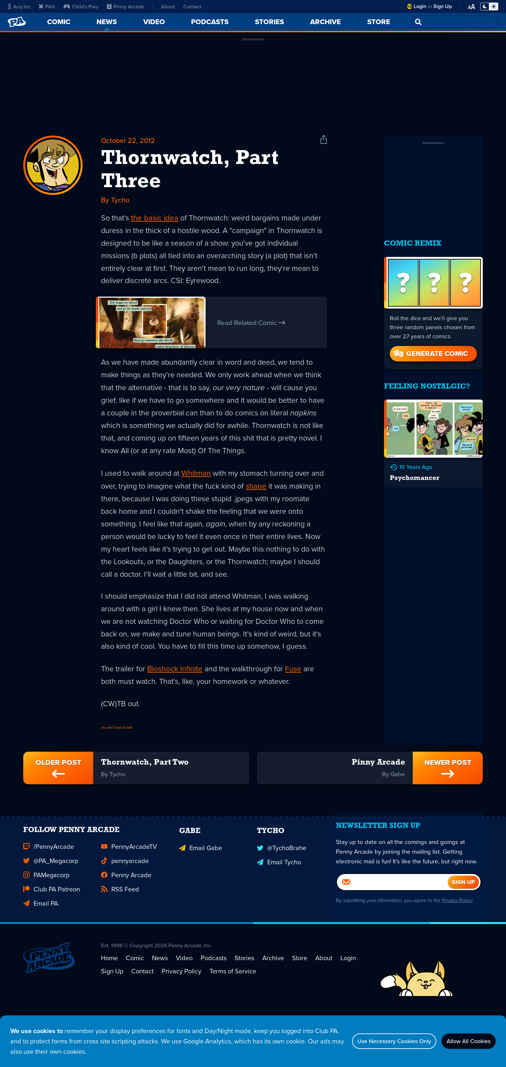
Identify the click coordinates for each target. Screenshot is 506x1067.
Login (420, 6)
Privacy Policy (460, 975)
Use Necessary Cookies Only (379, 1041)
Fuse (297, 706)
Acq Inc (19, 6)
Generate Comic (430, 347)
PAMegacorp (46, 933)
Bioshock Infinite (176, 706)
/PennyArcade (48, 905)
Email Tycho (279, 919)
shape (275, 493)
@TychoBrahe (281, 905)
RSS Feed (120, 947)
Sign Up (442, 6)
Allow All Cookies (464, 1041)
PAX (47, 6)
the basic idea (155, 221)
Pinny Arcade (125, 6)
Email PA (40, 962)
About (168, 6)
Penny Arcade (126, 933)
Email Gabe (200, 905)
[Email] (392, 957)
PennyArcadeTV (129, 905)
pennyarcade (125, 919)
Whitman (199, 480)
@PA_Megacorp (50, 919)
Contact (192, 6)
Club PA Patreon (51, 947)
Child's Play (81, 6)
